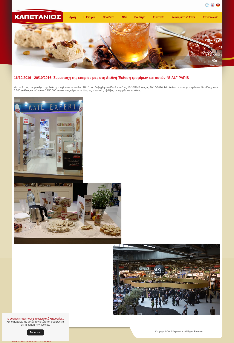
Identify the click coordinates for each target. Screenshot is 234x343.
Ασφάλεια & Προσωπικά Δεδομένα (31, 341)
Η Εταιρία (89, 17)
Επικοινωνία (210, 17)
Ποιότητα (139, 17)
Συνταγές (158, 17)
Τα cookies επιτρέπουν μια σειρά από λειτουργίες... (35, 318)
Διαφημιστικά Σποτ (183, 17)
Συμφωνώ (35, 332)
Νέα (124, 17)
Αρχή (72, 17)
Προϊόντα (108, 17)
